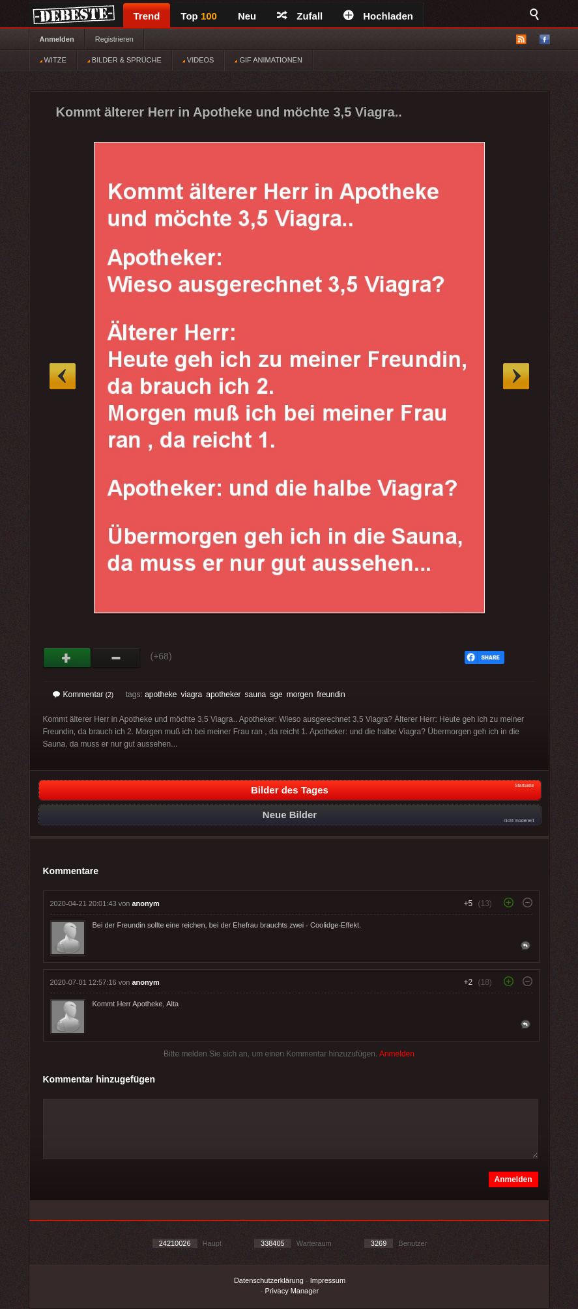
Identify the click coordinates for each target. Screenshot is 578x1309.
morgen (300, 694)
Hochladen (378, 15)
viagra (192, 694)
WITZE (53, 60)
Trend (147, 15)
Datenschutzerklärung (269, 1280)
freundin (331, 694)
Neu (247, 15)
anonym (146, 903)
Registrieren (114, 39)
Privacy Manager (292, 1291)
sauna (256, 694)
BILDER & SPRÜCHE (124, 60)
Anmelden (57, 39)
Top (199, 15)
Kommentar (83, 694)
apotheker (223, 694)
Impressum (327, 1280)
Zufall (300, 15)
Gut (67, 658)
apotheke (161, 694)
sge (276, 694)
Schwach (116, 658)
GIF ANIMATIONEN (268, 60)
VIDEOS (198, 60)
